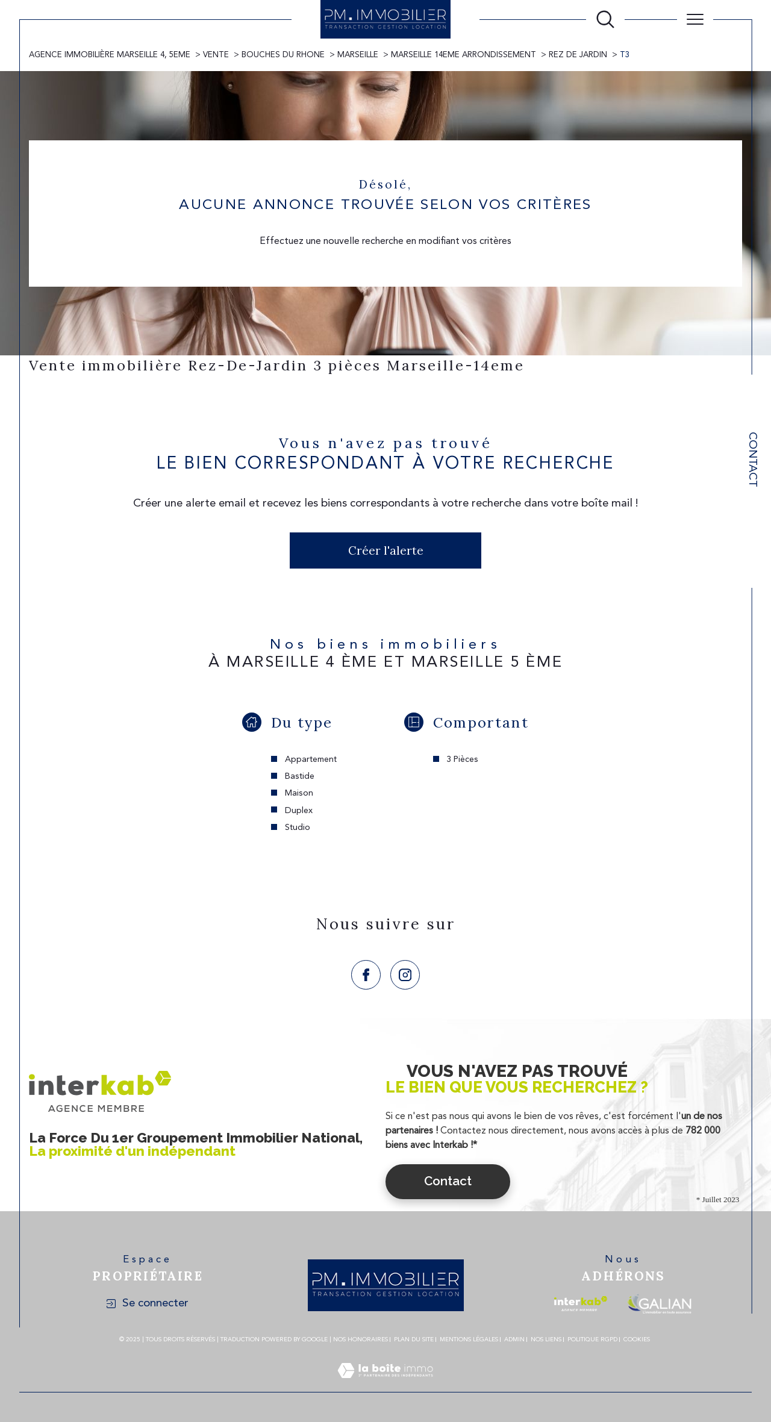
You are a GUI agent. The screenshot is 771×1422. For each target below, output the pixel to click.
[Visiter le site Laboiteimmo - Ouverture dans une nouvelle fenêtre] (385, 1385)
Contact (752, 459)
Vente (216, 55)
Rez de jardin (578, 55)
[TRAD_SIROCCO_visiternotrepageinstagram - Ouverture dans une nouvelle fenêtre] (405, 975)
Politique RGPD (592, 1339)
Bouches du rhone (283, 55)
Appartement (311, 759)
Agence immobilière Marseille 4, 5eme (109, 55)
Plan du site (414, 1339)
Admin (514, 1339)
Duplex (299, 810)
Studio (297, 827)
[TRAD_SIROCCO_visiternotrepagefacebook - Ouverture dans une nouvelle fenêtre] (366, 975)
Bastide (299, 776)
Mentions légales (469, 1339)
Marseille (357, 55)
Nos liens (546, 1339)
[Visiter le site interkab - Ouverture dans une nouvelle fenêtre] (580, 1304)
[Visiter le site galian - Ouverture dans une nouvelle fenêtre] (659, 1304)
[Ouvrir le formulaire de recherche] (605, 19)
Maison (299, 793)
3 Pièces (462, 759)
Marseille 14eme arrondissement (463, 55)
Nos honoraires (360, 1339)
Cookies (636, 1339)
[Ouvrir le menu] (695, 19)
